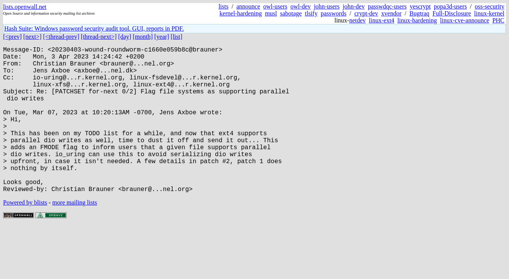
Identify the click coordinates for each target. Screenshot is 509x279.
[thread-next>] (99, 36)
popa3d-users (450, 6)
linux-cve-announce (464, 20)
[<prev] (12, 36)
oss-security (489, 6)
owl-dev (300, 6)
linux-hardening (417, 20)
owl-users (275, 6)
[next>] (32, 36)
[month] (143, 36)
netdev (357, 20)
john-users (327, 6)
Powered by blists (25, 235)
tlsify (311, 13)
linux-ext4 (381, 20)
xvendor (391, 13)
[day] (124, 36)
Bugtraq (420, 13)
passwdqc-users (387, 6)
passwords (333, 13)
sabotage (291, 13)
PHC (498, 20)
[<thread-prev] (61, 36)
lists (223, 6)
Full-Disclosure (451, 13)
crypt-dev (366, 13)
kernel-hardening (240, 13)
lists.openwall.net (24, 6)
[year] (161, 36)
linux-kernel (489, 13)
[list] (176, 36)
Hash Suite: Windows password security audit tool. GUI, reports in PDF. (94, 28)
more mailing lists (74, 235)
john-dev (354, 6)
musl (271, 13)
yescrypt (420, 6)
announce (248, 6)
